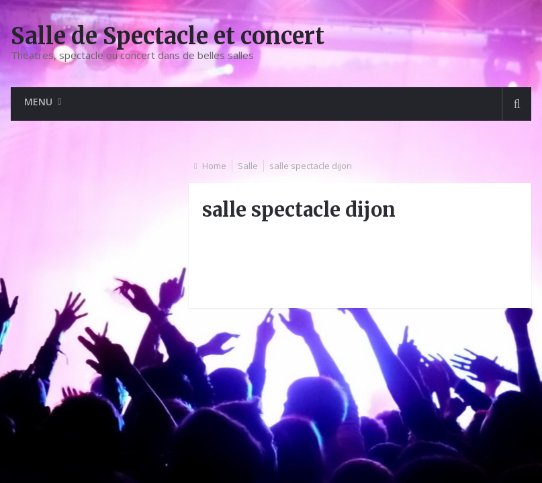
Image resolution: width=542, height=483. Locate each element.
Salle (248, 166)
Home (214, 166)
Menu (38, 101)
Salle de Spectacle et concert (167, 36)
